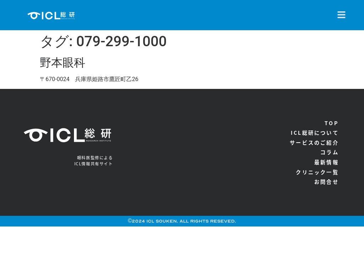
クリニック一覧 (317, 172)
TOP (332, 123)
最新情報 (326, 162)
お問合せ (326, 181)
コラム (329, 152)
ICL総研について (315, 132)
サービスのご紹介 (314, 142)
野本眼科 (62, 62)
